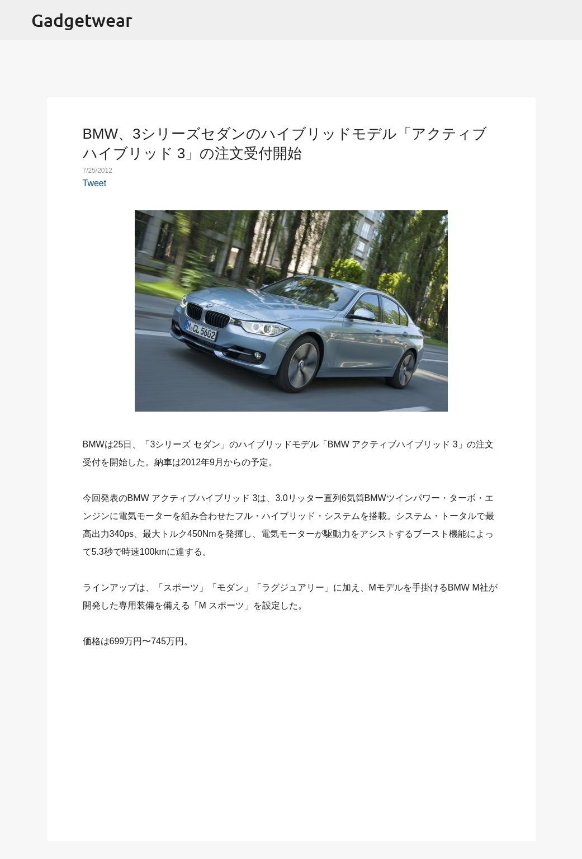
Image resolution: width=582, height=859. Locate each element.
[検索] (566, 20)
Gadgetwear (82, 20)
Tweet (95, 183)
